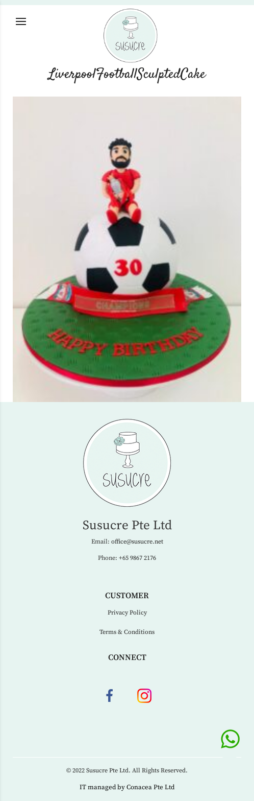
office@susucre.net (137, 542)
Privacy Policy (127, 613)
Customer (127, 596)
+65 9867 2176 (137, 558)
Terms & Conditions (127, 632)
